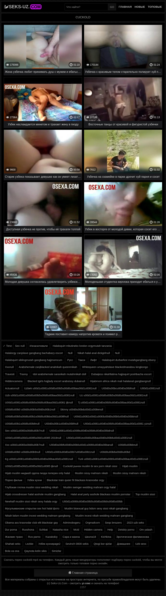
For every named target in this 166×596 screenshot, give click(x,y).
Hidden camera (93, 529)
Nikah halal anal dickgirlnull (94, 352)
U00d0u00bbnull (128, 444)
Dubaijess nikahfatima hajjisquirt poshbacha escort (121, 374)
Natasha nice (60, 529)
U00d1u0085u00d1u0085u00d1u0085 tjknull (31, 466)
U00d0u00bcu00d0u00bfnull (118, 388)
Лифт (93, 359)
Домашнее (123, 543)
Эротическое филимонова (132, 536)
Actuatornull (12, 388)
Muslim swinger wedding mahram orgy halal (89, 487)
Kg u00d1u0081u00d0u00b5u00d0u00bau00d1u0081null (39, 458)
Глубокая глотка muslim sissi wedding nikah (31, 487)
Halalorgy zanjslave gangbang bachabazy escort (34, 352)
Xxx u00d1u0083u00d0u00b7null (24, 444)
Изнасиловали (39, 345)
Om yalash (145, 529)
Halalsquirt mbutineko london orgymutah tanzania (82, 345)
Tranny (24, 374)
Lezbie (29, 543)
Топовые (155, 6)
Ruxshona (28, 529)
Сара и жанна (71, 536)
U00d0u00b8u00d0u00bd (115, 451)
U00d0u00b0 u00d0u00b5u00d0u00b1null (30, 409)
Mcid (76, 529)
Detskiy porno (126, 529)
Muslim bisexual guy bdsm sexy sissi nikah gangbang (96, 508)
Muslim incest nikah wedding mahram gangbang (104, 515)
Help (110, 529)
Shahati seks (12, 543)
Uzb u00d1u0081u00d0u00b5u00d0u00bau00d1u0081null (39, 395)
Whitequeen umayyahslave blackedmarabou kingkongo (115, 366)
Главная (125, 6)
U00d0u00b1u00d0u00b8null (22, 423)
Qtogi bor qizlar (103, 543)
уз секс (86, 583)
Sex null (20, 345)
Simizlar (56, 550)
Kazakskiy (51, 536)
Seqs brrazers (113, 522)
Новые (140, 6)
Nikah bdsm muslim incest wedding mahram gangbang (37, 515)
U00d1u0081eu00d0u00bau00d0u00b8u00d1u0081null (99, 437)
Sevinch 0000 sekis (77, 543)
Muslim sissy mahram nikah (91, 473)
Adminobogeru (71, 522)
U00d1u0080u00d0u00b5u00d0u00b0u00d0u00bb (92, 501)
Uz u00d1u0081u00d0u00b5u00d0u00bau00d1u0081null (114, 395)
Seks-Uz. (25, 6)
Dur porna (11, 529)
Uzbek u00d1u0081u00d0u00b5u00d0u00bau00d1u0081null (60, 388)
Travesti (10, 374)
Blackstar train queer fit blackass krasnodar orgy (75, 480)
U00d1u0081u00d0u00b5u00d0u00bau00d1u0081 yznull (117, 423)
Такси (81, 359)
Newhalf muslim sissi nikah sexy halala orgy (31, 501)
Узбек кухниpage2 (49, 543)
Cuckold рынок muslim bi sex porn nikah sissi (90, 466)
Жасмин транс (14, 536)
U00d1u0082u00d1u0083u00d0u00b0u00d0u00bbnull (106, 416)
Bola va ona (12, 550)
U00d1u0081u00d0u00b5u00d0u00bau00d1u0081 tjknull (39, 402)
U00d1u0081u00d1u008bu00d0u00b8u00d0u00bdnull (81, 430)
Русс (70, 359)
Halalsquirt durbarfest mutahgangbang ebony (129, 359)
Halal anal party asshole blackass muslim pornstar (100, 494)
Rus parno (34, 536)
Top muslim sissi (145, 494)
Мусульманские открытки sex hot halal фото (32, 508)
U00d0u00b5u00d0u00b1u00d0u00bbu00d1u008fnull (37, 416)
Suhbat (43, 529)
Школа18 (90, 536)
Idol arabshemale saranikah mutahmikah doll (59, 374)
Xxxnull (9, 366)
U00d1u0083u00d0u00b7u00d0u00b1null (70, 451)
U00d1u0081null (150, 388)
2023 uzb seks (135, 522)
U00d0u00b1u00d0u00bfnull (61, 423)
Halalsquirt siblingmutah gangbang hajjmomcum (33, 359)
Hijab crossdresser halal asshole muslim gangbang (35, 494)
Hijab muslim (130, 466)
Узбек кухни (34, 480)
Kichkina (106, 536)
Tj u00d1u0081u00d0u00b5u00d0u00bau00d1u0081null (111, 402)
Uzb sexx (140, 543)
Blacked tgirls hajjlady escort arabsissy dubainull (56, 381)
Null (70, 352)
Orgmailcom (92, 522)
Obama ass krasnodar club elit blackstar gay (31, 522)
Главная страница (83, 572)
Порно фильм (13, 480)
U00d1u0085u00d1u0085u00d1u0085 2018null (33, 437)
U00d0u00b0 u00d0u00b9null (22, 451)
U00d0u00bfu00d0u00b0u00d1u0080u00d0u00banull (81, 444)
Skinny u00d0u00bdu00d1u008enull (81, 409)
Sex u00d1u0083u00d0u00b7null (24, 430)
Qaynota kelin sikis (35, 550)
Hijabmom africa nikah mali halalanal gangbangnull (120, 381)
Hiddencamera (14, 381)
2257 (83, 587)
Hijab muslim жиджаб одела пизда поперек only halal (37, 473)
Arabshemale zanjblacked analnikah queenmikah (48, 366)
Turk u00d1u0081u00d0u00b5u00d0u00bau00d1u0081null (113, 458)
